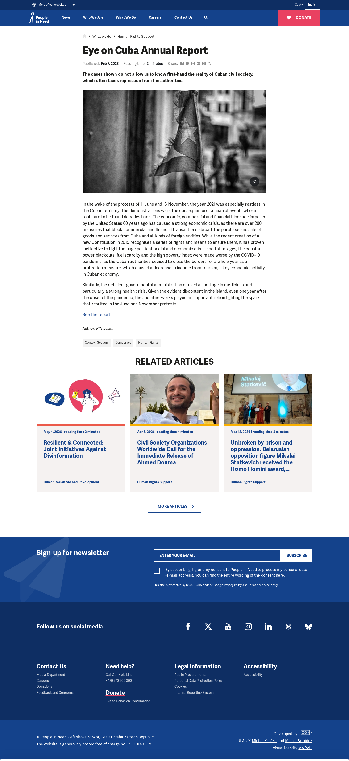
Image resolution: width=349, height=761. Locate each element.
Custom (309, 739)
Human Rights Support (135, 36)
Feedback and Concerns (55, 692)
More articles (172, 506)
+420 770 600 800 (119, 680)
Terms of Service (259, 585)
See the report (97, 314)
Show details (73, 755)
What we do (101, 36)
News (66, 17)
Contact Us (183, 17)
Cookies (180, 686)
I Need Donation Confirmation (128, 701)
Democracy (123, 343)
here (280, 575)
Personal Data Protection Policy (198, 680)
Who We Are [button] (93, 17)
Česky (299, 5)
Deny (309, 751)
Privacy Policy (233, 585)
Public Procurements (190, 675)
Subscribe (297, 555)
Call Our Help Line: (119, 675)
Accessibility (253, 675)
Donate (115, 693)
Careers (155, 17)
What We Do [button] (126, 17)
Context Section (96, 343)
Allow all (310, 727)
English (312, 5)
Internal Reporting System (194, 692)
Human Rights (148, 343)
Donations (44, 686)
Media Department (51, 675)
